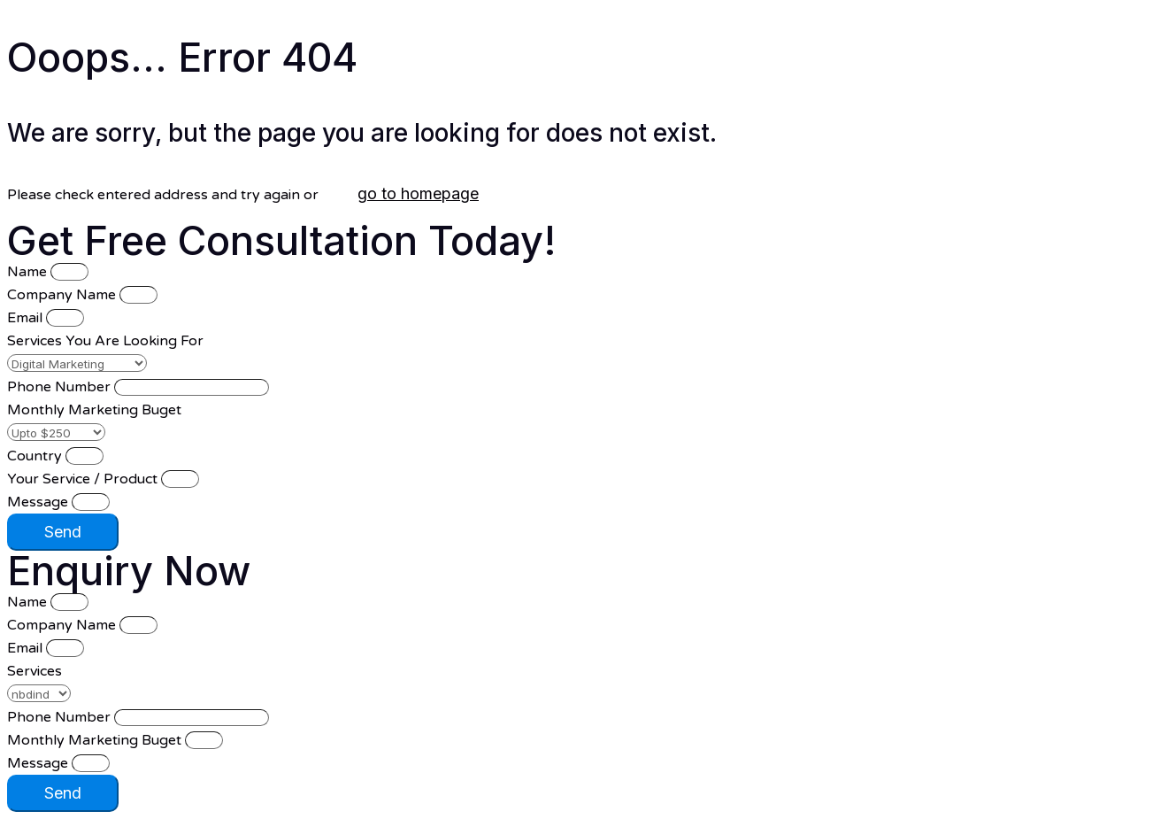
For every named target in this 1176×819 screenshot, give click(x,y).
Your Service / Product (84, 479)
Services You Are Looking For (105, 341)
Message (39, 502)
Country (36, 456)
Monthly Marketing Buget (94, 410)
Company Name (63, 295)
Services (34, 671)
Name (28, 272)
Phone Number (60, 387)
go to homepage (418, 193)
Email (26, 318)
